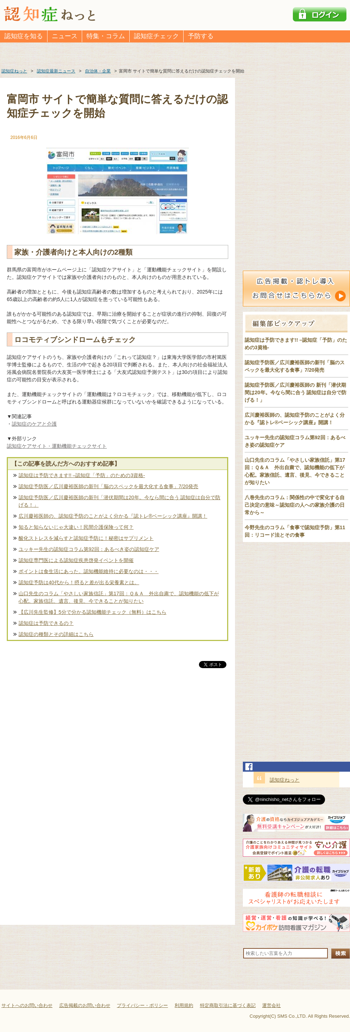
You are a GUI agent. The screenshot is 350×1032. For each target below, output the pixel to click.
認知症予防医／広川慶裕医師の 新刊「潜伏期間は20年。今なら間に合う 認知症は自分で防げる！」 (295, 392)
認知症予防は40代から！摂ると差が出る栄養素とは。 (79, 582)
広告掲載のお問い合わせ (84, 1005)
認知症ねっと (285, 780)
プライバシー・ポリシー (142, 1005)
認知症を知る (23, 36)
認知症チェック (156, 36)
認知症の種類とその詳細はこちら (56, 634)
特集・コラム (105, 36)
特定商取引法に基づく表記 (228, 1005)
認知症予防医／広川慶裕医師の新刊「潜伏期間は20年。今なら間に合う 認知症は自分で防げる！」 (119, 501)
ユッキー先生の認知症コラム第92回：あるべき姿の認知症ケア (89, 549)
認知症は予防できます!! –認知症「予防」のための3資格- (82, 475)
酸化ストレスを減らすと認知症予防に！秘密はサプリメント (86, 538)
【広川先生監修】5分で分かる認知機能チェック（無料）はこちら (92, 612)
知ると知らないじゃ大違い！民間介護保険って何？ (76, 527)
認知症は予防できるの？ (46, 623)
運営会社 (271, 1005)
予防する (201, 36)
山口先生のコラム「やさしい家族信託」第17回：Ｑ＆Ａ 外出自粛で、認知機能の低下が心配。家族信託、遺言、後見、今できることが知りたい (119, 597)
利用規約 (184, 1005)
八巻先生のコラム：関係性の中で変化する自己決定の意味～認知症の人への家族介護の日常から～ (295, 505)
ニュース (65, 36)
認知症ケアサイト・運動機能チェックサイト (57, 446)
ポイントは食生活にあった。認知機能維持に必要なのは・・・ (89, 571)
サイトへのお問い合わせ (26, 1005)
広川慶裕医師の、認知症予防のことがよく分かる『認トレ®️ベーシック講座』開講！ (113, 516)
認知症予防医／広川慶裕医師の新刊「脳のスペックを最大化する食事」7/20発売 (108, 486)
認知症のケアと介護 (34, 424)
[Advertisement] (117, 744)
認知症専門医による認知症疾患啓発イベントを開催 (76, 560)
